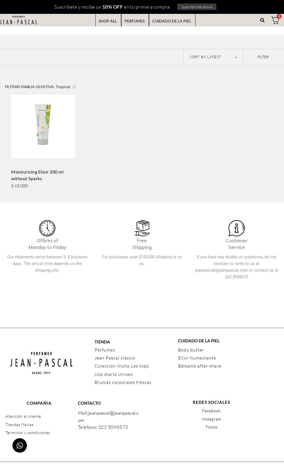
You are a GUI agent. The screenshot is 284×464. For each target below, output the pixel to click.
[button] (263, 56)
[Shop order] (213, 57)
